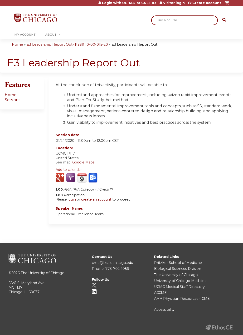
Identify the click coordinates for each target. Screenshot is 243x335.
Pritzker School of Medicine (178, 263)
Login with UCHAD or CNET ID (129, 3)
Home (17, 44)
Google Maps (83, 162)
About (51, 34)
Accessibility (164, 309)
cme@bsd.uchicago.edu (112, 263)
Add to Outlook (93, 178)
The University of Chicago (42, 273)
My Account (25, 34)
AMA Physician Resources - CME (182, 298)
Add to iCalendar (82, 177)
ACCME (160, 293)
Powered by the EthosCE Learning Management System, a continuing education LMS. (219, 327)
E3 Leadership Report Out (134, 44)
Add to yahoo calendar (71, 178)
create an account (96, 199)
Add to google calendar (60, 178)
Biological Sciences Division (177, 268)
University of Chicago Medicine (180, 281)
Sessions (12, 100)
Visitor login (174, 3)
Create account (206, 3)
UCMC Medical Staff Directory (179, 287)
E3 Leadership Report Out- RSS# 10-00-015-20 (67, 44)
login (72, 199)
